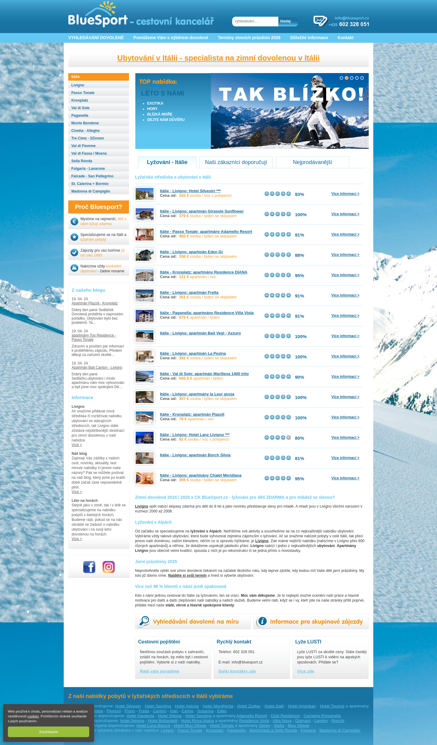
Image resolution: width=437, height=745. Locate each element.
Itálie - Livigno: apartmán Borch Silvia (195, 455)
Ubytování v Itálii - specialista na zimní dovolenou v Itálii (218, 58)
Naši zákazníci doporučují (236, 162)
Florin (130, 711)
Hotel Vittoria (170, 715)
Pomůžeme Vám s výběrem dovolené (171, 37)
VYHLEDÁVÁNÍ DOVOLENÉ (96, 37)
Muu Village (299, 725)
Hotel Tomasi (222, 725)
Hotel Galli (274, 706)
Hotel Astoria (187, 706)
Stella (279, 725)
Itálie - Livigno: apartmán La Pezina (193, 353)
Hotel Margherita (218, 706)
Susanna (205, 711)
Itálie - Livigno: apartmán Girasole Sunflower (202, 211)
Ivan (174, 711)
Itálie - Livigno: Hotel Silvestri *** (190, 191)
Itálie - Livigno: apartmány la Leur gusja (197, 394)
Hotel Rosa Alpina (197, 720)
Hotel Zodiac (249, 706)
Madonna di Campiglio (339, 730)
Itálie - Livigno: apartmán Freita (189, 292)
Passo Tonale (190, 730)
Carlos (187, 711)
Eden (222, 711)
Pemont (114, 711)
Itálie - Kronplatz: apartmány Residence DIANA (203, 272)
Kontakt (346, 37)
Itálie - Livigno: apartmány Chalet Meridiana (201, 475)
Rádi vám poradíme (159, 671)
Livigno (167, 730)
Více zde (305, 671)
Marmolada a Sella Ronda (273, 730)
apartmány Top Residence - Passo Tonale (94, 337)
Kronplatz (215, 730)
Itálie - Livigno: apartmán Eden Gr (191, 252)
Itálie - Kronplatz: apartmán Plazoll (192, 414)
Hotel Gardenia (140, 715)
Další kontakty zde (237, 671)
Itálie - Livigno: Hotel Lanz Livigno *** (195, 434)
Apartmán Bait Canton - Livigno (97, 367)
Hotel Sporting (158, 706)
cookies (33, 716)
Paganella (236, 730)
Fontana (95, 711)
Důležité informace (309, 37)
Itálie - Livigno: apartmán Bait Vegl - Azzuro (200, 333)
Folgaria (308, 730)
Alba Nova (282, 720)
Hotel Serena (132, 720)
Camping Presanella (322, 715)
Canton (159, 711)
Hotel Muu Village (190, 725)
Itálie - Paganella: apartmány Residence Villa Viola (207, 312)
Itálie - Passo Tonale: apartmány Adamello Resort (206, 231)
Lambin (321, 720)
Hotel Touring (332, 706)
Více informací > (345, 194)
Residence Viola (254, 720)
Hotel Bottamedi (163, 720)
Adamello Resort (252, 715)
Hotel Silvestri (128, 706)
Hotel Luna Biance (153, 725)
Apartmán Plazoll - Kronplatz (95, 303)
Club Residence (285, 715)
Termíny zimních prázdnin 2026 (249, 37)
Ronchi (337, 720)
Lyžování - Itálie (167, 162)
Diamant (303, 720)
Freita (144, 711)
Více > (77, 445)
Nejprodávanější (312, 162)
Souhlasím (48, 732)
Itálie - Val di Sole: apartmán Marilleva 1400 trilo (204, 373)
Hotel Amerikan (302, 706)
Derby (264, 725)
